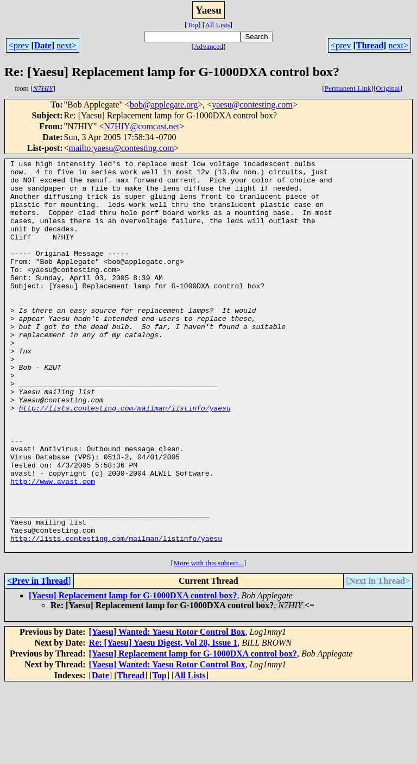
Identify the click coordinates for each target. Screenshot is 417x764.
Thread (369, 45)
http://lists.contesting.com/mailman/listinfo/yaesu (125, 458)
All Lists (217, 25)
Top (192, 25)
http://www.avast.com (52, 546)
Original (388, 88)
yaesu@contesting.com (252, 104)
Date (43, 45)
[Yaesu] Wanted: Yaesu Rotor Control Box (167, 710)
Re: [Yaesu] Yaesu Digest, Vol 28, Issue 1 (163, 720)
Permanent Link (348, 88)
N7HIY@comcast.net (142, 126)
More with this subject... (208, 641)
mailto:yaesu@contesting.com (121, 148)
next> (66, 45)
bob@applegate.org (164, 104)
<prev (19, 45)
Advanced (208, 46)
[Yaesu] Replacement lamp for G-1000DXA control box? (133, 673)
